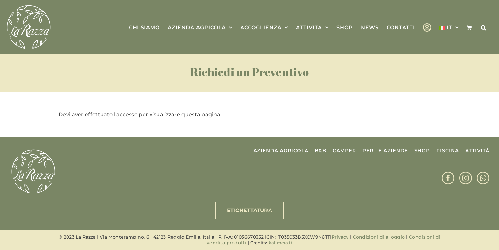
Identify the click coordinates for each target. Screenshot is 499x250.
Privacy (340, 237)
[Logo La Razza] (33, 150)
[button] (483, 27)
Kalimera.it (280, 242)
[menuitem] (449, 27)
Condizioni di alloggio (379, 237)
